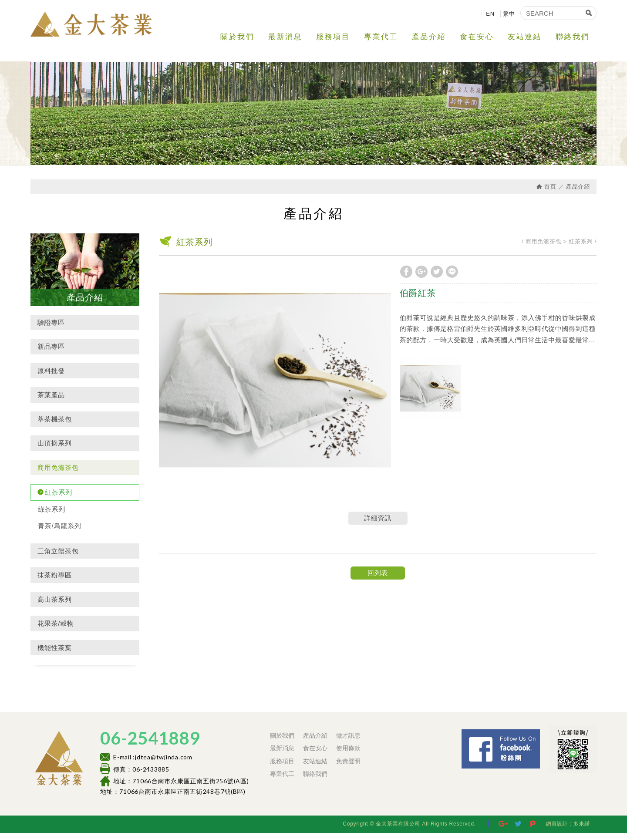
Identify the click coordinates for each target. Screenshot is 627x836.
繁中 (509, 13)
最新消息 (285, 37)
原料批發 (51, 374)
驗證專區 (51, 325)
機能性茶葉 (54, 650)
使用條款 (348, 751)
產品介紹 (429, 37)
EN (490, 13)
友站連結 (525, 37)
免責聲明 (348, 764)
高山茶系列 (54, 602)
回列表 (377, 576)
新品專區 (51, 350)
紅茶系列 (58, 495)
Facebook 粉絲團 (542, 736)
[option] (275, 383)
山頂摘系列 (54, 446)
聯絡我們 (573, 37)
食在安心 (477, 37)
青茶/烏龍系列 (59, 529)
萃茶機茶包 (54, 422)
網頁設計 (557, 827)
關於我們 (237, 37)
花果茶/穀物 (55, 626)
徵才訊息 (348, 738)
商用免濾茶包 (58, 470)
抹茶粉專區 (54, 578)
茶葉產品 (51, 398)
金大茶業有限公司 (95, 26)
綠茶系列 (51, 512)
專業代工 (381, 37)
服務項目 (333, 37)
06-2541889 (150, 741)
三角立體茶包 (58, 554)
